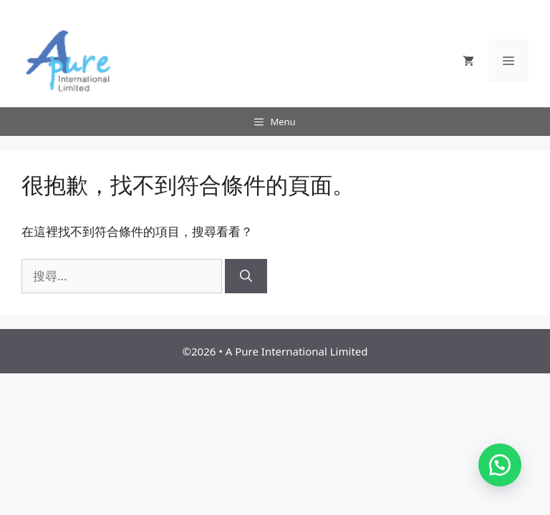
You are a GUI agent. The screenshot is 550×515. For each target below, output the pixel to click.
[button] (499, 464)
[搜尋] (246, 276)
